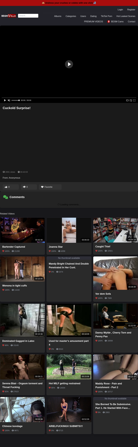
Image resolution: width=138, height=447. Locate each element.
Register (131, 9)
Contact (131, 21)
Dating (93, 16)
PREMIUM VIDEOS (93, 21)
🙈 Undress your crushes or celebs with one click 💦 (69, 3)
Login (120, 9)
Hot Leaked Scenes (125, 16)
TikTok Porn (106, 16)
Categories (71, 16)
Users (83, 16)
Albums (57, 16)
